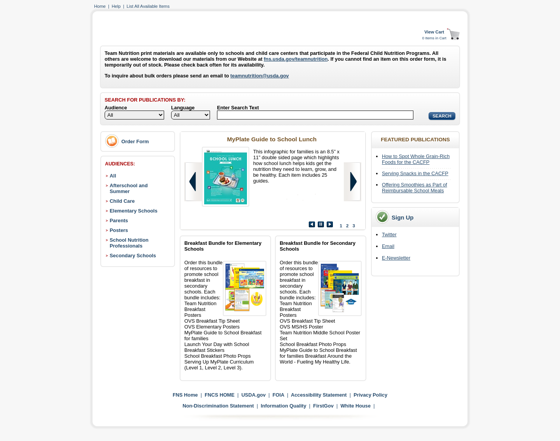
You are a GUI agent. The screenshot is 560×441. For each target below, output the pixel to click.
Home (100, 6)
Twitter (389, 234)
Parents (119, 220)
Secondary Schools (133, 255)
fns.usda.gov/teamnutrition (295, 59)
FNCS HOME (219, 395)
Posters (119, 230)
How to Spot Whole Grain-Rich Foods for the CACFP (416, 159)
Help (116, 6)
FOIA (278, 395)
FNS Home (185, 395)
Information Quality (283, 406)
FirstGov (323, 406)
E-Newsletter (396, 258)
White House (356, 406)
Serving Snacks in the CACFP (415, 173)
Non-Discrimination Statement (218, 406)
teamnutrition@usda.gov (259, 76)
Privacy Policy (370, 395)
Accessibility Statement (319, 395)
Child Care (122, 201)
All (113, 176)
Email (388, 246)
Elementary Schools (134, 211)
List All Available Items (148, 6)
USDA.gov (254, 395)
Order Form (135, 141)
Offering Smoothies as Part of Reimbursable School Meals (414, 187)
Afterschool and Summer (129, 188)
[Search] (315, 115)
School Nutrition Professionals (129, 243)
